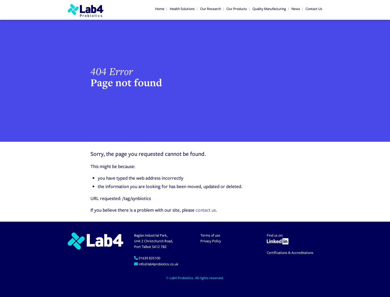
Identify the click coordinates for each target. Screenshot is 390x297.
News (295, 8)
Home (159, 8)
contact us (206, 210)
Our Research (210, 8)
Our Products (236, 8)
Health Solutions (182, 8)
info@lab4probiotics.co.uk (158, 264)
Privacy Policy (210, 240)
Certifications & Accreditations (290, 252)
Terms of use (210, 235)
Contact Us (314, 8)
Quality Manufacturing (269, 8)
